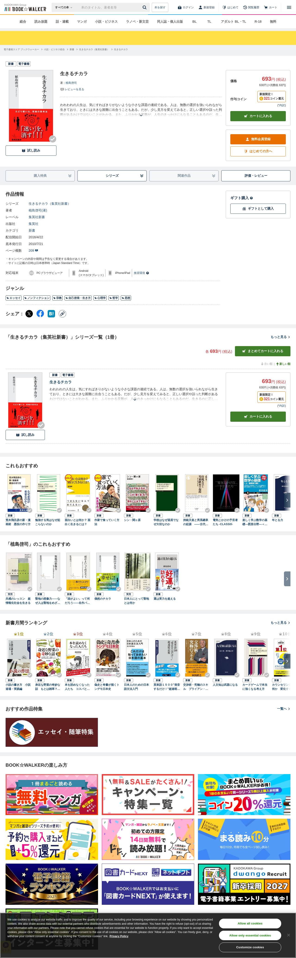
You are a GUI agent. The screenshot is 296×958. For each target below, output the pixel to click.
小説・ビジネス (106, 21)
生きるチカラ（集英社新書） (50, 203)
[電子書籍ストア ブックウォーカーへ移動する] (21, 49)
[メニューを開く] (289, 7)
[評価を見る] (72, 89)
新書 (32, 230)
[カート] (270, 7)
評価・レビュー (256, 175)
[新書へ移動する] (72, 49)
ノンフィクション (36, 298)
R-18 (258, 21)
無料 (273, 21)
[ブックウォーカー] (25, 7)
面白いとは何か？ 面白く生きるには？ (77, 522)
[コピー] (62, 314)
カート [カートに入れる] (258, 417)
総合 (23, 21)
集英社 (33, 224)
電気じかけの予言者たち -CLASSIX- (225, 522)
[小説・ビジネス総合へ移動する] (54, 49)
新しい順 (283, 364)
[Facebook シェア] (40, 314)
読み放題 (40, 21)
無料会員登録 (258, 139)
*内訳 (281, 105)
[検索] (145, 7)
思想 (126, 298)
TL (209, 21)
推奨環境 (141, 273)
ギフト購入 (241, 198)
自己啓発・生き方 (78, 298)
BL (194, 21)
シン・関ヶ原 (132, 520)
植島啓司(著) (38, 210)
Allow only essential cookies (250, 935)
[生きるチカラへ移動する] (121, 49)
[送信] (145, 7)
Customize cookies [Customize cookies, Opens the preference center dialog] (250, 947)
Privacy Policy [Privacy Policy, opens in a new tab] (119, 936)
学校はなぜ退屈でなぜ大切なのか (166, 522)
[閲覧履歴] (251, 7)
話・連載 (62, 21)
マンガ (82, 21)
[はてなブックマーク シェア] (51, 314)
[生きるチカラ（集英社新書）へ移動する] (94, 49)
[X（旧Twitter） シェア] (29, 314)
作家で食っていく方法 (106, 522)
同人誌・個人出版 (170, 21)
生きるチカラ (60, 382)
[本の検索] (65, 7)
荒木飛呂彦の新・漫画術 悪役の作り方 (18, 522)
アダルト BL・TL (233, 21)
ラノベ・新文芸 (137, 21)
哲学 (113, 298)
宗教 (57, 298)
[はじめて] (230, 7)
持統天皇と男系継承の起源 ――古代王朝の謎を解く (195, 522)
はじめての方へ (258, 151)
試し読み (31, 150)
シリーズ (125, 176)
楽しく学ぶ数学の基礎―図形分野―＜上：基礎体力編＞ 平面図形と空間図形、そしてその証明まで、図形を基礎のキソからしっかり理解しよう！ (254, 522)
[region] (148, 935)
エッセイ (13, 298)
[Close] (289, 935)
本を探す (160, 7)
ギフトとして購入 (258, 209)
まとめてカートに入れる (262, 351)
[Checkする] (52, 139)
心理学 (100, 298)
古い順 (266, 364)
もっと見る (280, 337)
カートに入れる (258, 116)
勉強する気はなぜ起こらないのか (47, 522)
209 (33, 250)
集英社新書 (37, 217)
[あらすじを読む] (141, 109)
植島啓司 (71, 82)
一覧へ (283, 708)
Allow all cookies (250, 923)
